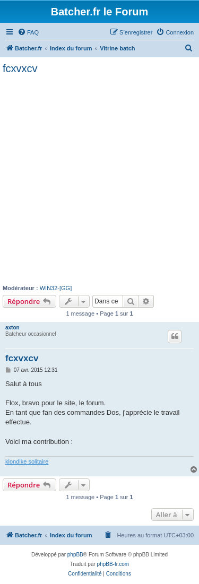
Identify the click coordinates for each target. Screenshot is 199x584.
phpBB (75, 554)
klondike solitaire (26, 461)
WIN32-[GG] (56, 288)
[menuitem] (28, 32)
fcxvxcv (20, 68)
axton (12, 327)
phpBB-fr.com (113, 564)
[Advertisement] (99, 179)
